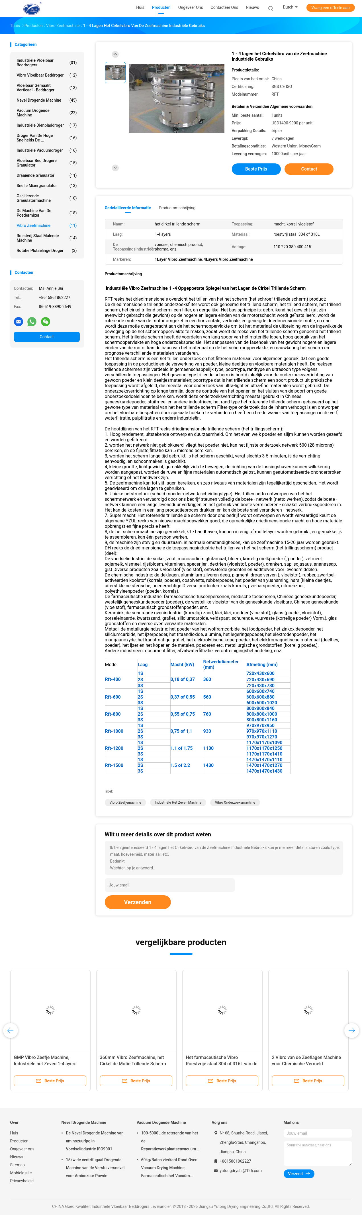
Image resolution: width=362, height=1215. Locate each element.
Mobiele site (21, 1173)
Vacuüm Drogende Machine (47, 112)
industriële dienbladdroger (47, 125)
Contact (47, 336)
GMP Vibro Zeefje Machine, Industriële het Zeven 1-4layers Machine (45, 1064)
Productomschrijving (177, 208)
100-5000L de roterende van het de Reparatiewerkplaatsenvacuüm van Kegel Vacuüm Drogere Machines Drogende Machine (169, 1142)
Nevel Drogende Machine (47, 100)
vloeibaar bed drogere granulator (47, 162)
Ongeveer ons (22, 1149)
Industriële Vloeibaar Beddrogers (47, 62)
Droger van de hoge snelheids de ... (47, 137)
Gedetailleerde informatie (128, 208)
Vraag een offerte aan (330, 7)
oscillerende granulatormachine (47, 198)
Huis (14, 1133)
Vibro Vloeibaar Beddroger (47, 75)
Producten (19, 1141)
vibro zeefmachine (47, 225)
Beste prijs (256, 169)
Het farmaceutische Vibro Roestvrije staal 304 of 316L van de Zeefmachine (221, 1064)
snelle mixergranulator (47, 185)
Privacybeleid (22, 1181)
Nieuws (16, 1157)
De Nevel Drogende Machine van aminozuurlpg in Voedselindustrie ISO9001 (95, 1141)
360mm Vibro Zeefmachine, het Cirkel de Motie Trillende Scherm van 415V (133, 1064)
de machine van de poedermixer (47, 212)
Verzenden (138, 902)
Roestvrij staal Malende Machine (47, 238)
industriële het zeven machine (178, 802)
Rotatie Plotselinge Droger (47, 250)
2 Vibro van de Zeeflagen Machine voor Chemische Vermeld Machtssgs (306, 1064)
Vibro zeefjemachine (125, 802)
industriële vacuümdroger (47, 150)
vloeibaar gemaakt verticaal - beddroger (47, 87)
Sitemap (17, 1165)
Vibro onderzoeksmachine (235, 802)
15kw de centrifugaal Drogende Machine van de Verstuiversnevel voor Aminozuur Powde (95, 1167)
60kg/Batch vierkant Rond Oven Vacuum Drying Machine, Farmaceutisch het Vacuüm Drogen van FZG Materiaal (169, 1168)
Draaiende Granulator (47, 175)
